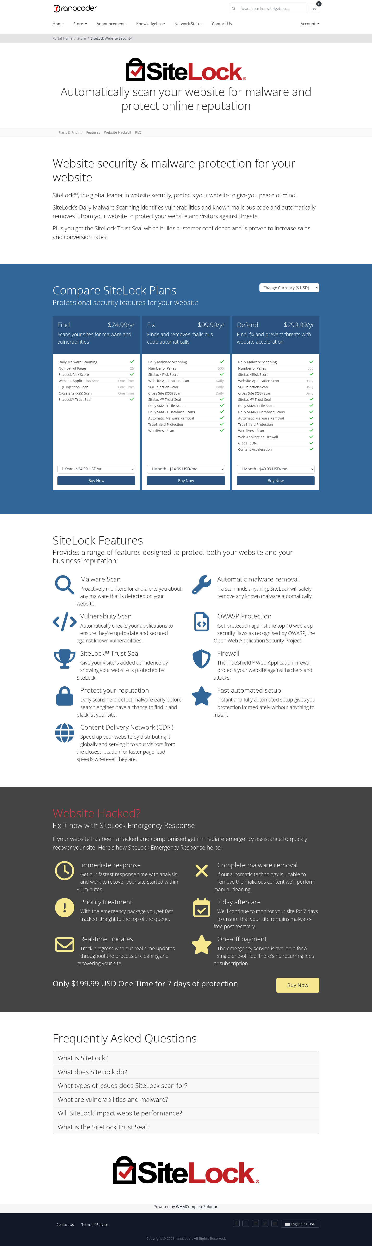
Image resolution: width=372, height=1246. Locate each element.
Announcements (112, 23)
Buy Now (96, 480)
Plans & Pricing (70, 132)
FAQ (138, 132)
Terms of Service (94, 1224)
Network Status (188, 23)
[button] (186, 1058)
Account (308, 23)
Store (78, 23)
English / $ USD (300, 1224)
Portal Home (62, 38)
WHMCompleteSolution (197, 1206)
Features (93, 132)
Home (58, 23)
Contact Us (222, 23)
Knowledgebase (150, 23)
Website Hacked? (117, 132)
